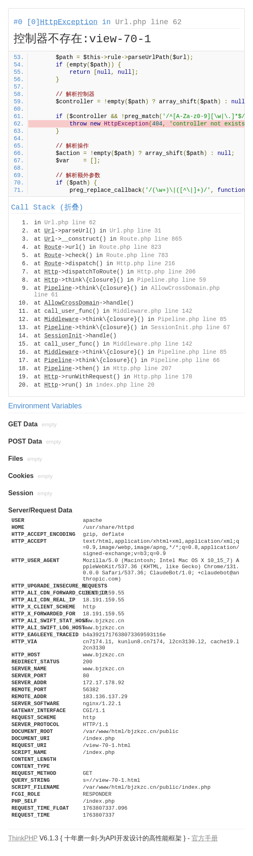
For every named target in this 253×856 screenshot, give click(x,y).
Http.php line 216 (146, 263)
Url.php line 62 (148, 22)
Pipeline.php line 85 (192, 319)
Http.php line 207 (142, 368)
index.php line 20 (125, 385)
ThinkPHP (23, 838)
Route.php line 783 (137, 255)
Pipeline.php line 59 (171, 280)
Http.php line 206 (166, 272)
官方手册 (205, 838)
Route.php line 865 (151, 239)
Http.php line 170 (163, 376)
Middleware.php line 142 (152, 311)
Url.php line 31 (135, 231)
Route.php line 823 (130, 247)
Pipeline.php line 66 (185, 360)
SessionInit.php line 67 (190, 327)
